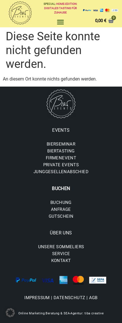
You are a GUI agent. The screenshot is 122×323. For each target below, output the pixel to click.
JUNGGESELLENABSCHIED (61, 171)
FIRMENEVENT (61, 157)
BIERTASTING (60, 151)
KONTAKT (61, 260)
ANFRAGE (61, 209)
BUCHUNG (61, 202)
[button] (60, 21)
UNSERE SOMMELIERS (61, 246)
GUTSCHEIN (61, 216)
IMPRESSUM (37, 297)
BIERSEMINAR (61, 144)
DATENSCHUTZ (69, 297)
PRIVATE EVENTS (61, 164)
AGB (93, 297)
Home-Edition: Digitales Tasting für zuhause (60, 8)
